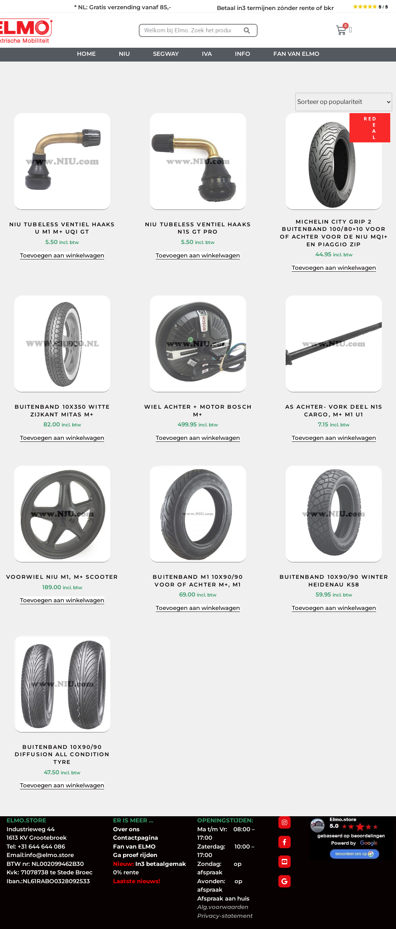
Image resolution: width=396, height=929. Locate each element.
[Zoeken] (247, 30)
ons (134, 829)
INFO (242, 53)
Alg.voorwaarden (222, 907)
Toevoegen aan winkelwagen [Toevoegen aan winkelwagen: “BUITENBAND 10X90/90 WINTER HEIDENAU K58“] (334, 608)
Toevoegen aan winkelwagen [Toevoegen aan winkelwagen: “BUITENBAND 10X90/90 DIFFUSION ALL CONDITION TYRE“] (62, 785)
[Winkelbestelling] (343, 102)
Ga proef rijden (135, 855)
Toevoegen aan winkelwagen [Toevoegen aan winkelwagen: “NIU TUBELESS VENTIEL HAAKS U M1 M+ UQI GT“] (62, 255)
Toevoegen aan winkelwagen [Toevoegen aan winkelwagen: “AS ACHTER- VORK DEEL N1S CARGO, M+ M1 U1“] (334, 437)
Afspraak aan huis (223, 898)
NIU (124, 53)
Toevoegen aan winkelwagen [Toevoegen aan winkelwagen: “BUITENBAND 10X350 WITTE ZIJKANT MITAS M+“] (62, 437)
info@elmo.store (49, 855)
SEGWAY (166, 53)
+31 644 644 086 (41, 846)
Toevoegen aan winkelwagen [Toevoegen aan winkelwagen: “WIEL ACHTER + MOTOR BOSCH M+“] (198, 437)
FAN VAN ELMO (296, 53)
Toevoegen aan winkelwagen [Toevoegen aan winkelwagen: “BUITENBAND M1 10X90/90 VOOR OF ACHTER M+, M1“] (198, 608)
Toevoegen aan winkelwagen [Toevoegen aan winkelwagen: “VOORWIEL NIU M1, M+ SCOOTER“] (62, 600)
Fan (118, 846)
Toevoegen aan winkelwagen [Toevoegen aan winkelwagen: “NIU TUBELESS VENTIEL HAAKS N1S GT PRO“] (198, 255)
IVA (207, 53)
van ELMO (140, 846)
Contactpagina (135, 837)
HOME (86, 53)
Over (121, 829)
